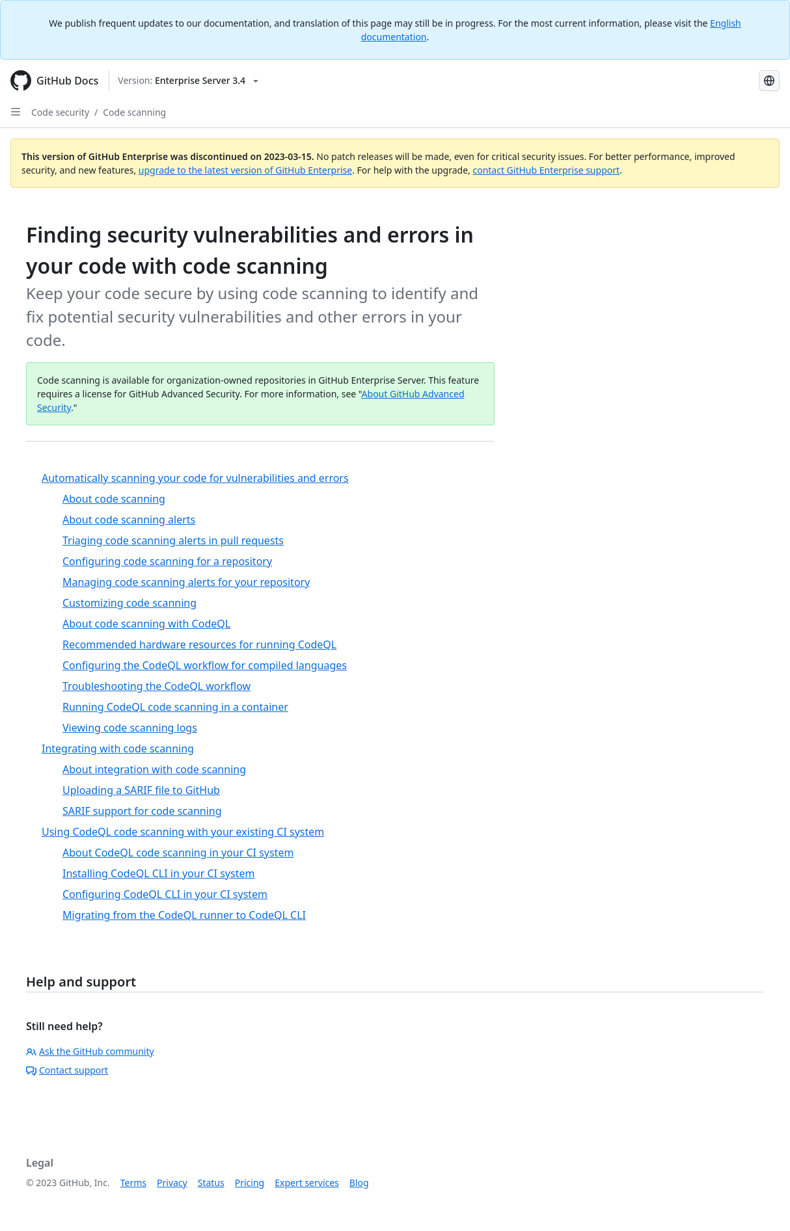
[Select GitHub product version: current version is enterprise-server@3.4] (188, 80)
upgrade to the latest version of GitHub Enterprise (245, 170)
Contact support (67, 1070)
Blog (359, 1182)
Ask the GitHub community (90, 1051)
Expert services (307, 1182)
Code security (60, 112)
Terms (133, 1182)
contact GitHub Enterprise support (546, 170)
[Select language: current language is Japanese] (769, 80)
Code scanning (134, 112)
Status (211, 1182)
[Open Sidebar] (15, 111)
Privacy (172, 1182)
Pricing (249, 1182)
